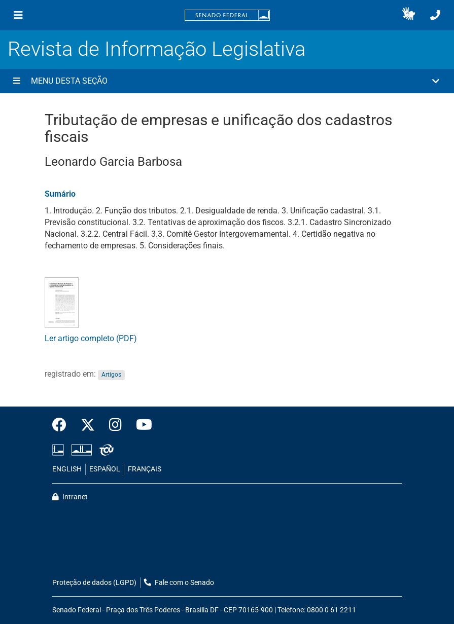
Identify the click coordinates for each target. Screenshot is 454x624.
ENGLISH (67, 469)
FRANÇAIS (144, 469)
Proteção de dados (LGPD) (94, 582)
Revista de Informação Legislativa (156, 49)
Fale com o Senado (179, 582)
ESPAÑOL (104, 469)
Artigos (111, 374)
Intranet (70, 497)
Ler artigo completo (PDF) (91, 338)
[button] (409, 15)
